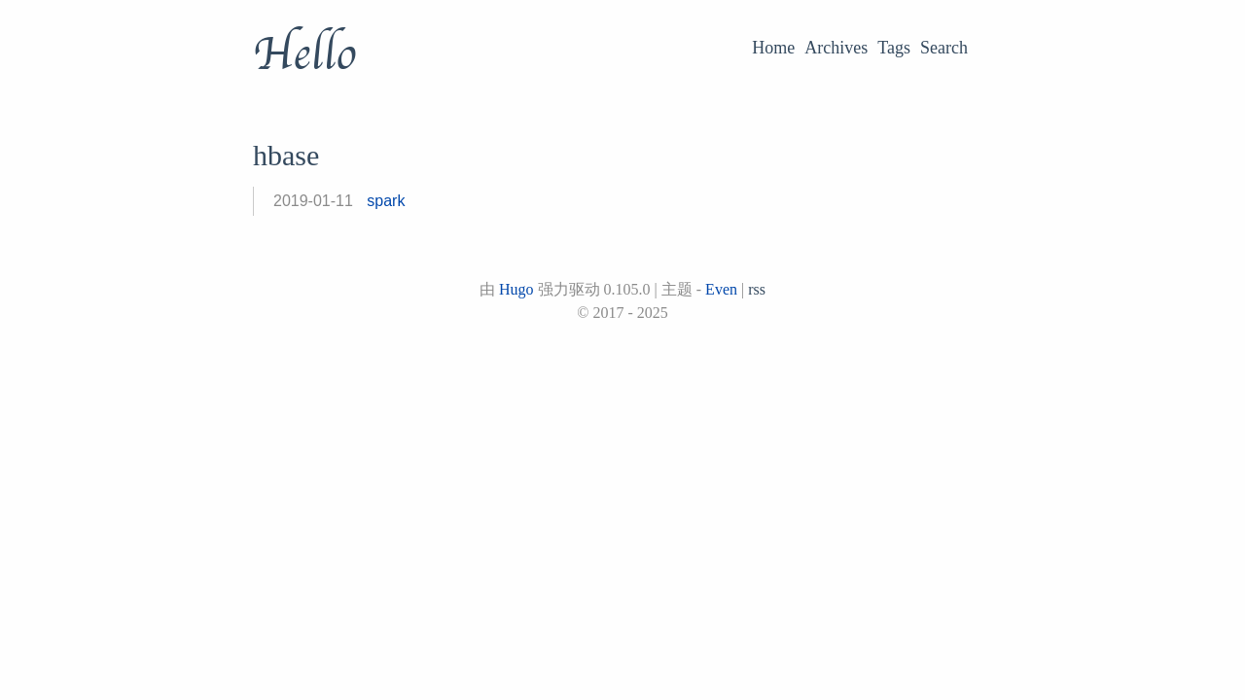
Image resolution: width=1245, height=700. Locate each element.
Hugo (516, 289)
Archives (836, 47)
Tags (893, 47)
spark (386, 200)
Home (773, 47)
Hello (304, 54)
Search (944, 47)
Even (721, 289)
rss (756, 289)
